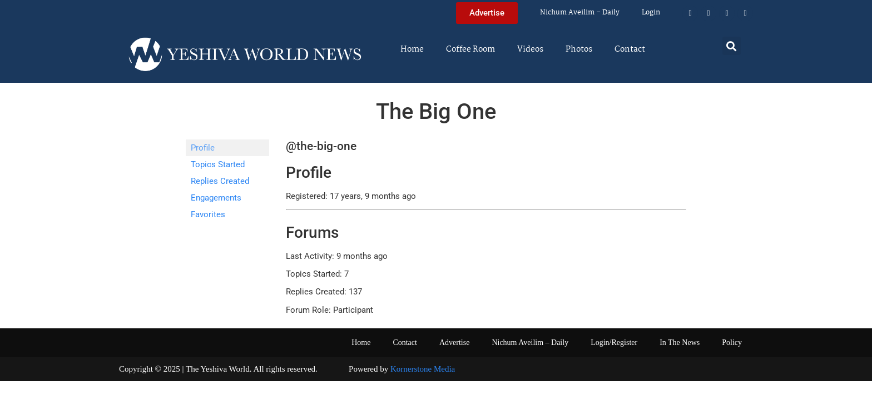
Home (412, 49)
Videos (530, 49)
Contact (630, 49)
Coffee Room (470, 49)
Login (651, 12)
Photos (579, 49)
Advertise (454, 342)
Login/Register (614, 342)
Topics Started (218, 164)
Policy (732, 342)
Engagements (216, 198)
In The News (680, 342)
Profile (203, 148)
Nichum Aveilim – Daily (580, 12)
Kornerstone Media (422, 368)
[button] (731, 46)
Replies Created (220, 181)
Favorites (208, 214)
